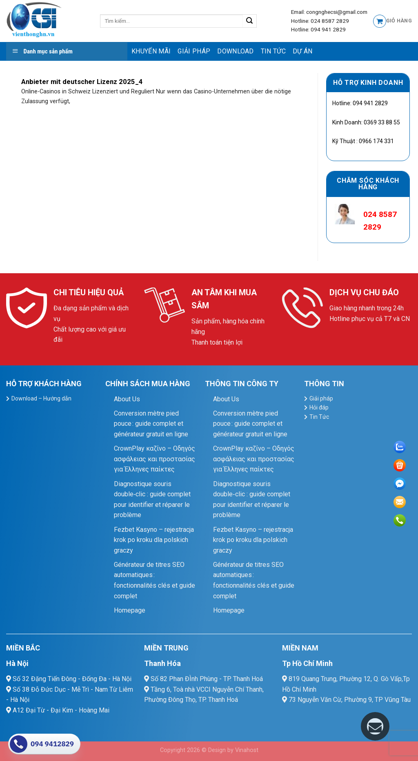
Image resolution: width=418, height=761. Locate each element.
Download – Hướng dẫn (41, 398)
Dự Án (303, 51)
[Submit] (249, 21)
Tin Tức (273, 51)
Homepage (129, 610)
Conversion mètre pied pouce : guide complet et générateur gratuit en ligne (151, 423)
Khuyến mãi (151, 51)
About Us (127, 399)
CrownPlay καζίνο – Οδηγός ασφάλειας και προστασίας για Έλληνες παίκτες (154, 459)
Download (235, 51)
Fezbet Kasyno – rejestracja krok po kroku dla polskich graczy (154, 540)
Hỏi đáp (319, 407)
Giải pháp (194, 51)
